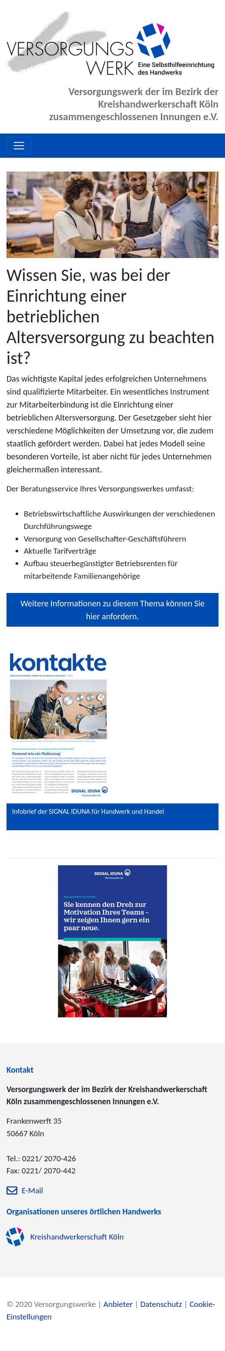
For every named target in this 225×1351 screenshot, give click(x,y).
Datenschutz (161, 1304)
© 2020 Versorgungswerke (51, 1304)
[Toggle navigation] (19, 145)
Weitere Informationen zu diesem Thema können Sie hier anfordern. (112, 609)
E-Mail (32, 1191)
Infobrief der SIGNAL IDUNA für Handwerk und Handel (88, 811)
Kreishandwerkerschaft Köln (77, 1237)
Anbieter (118, 1304)
